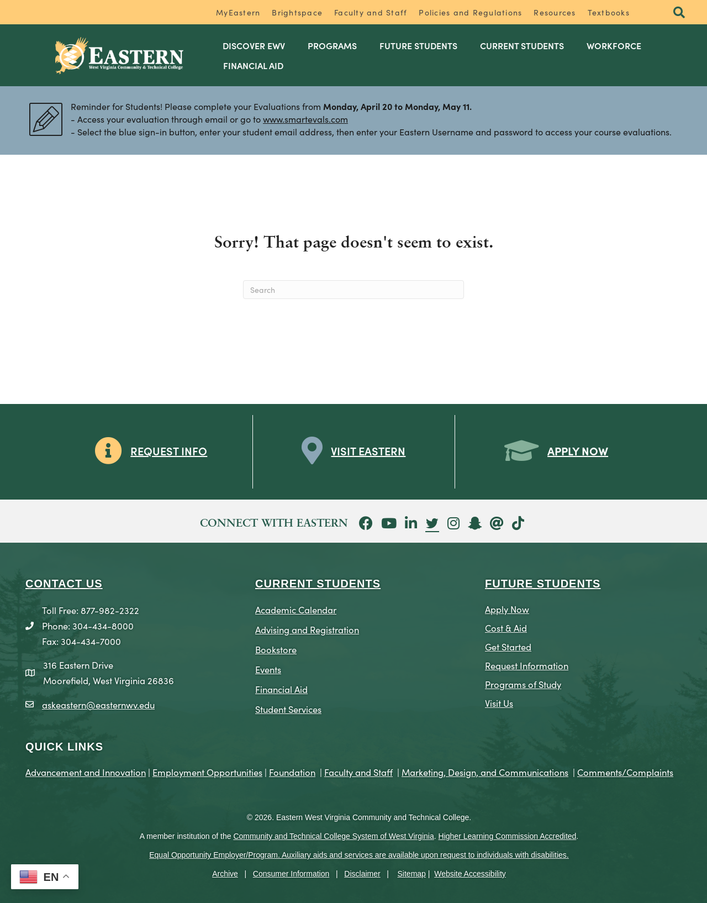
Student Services (288, 708)
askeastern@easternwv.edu (98, 704)
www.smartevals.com (305, 119)
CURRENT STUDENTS (318, 584)
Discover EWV (254, 45)
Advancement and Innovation (85, 771)
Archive (225, 873)
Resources (555, 12)
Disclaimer (362, 873)
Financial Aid (253, 65)
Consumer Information (291, 873)
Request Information (526, 665)
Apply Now (507, 608)
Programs (332, 45)
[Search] (353, 289)
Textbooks (609, 12)
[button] (679, 13)
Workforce (614, 45)
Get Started (508, 646)
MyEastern (238, 12)
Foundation (292, 771)
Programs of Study (523, 684)
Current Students (522, 45)
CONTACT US (64, 584)
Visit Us (499, 702)
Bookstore (276, 649)
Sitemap (412, 873)
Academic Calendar (295, 609)
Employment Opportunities (207, 771)
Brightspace (297, 12)
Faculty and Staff (370, 12)
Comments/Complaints (625, 771)
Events (268, 669)
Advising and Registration (307, 629)
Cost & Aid (506, 627)
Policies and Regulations (470, 12)
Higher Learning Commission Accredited (508, 836)
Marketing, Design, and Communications (485, 771)
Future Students (418, 45)
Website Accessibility (470, 873)
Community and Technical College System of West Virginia (333, 836)
